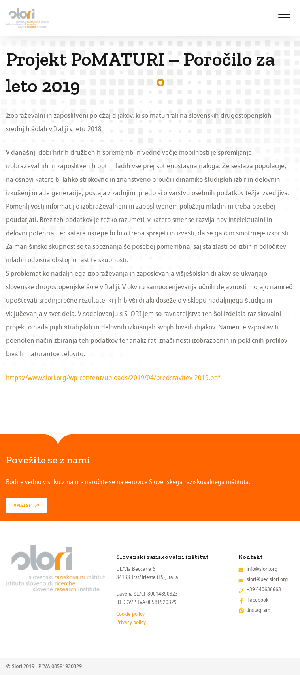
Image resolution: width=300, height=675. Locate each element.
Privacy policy (131, 622)
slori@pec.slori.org (267, 579)
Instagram (258, 610)
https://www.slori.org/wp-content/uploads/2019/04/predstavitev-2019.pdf (113, 378)
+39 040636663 (264, 589)
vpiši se (22, 505)
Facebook (257, 600)
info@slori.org (262, 569)
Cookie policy (130, 614)
